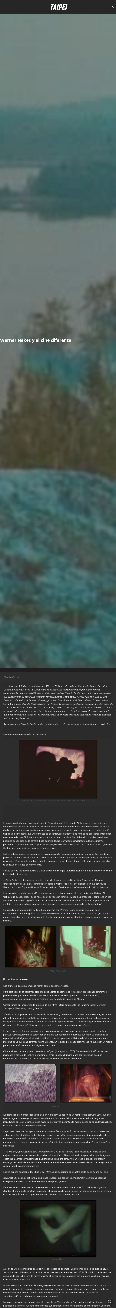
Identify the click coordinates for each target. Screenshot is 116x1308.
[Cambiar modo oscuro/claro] (108, 1300)
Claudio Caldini (11, 677)
